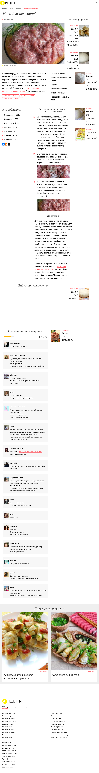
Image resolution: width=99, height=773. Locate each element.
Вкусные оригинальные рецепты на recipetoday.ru (12, 701)
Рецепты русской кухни (12, 98)
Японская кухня (8, 767)
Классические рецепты (59, 732)
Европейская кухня (9, 745)
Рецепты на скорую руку (59, 735)
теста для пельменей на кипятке (30, 451)
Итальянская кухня (9, 751)
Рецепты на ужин (27, 95)
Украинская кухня (8, 761)
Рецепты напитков (8, 729)
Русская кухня (7, 742)
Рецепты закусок (8, 724)
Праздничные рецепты (59, 716)
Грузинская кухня (8, 764)
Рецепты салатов (8, 732)
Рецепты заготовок (9, 721)
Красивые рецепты (57, 724)
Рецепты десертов (8, 718)
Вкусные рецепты (57, 729)
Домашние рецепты (58, 721)
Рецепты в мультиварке (59, 737)
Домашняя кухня (8, 748)
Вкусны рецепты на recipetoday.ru (9, 2)
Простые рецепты (57, 727)
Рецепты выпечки (8, 713)
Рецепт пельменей (10, 95)
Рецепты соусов (8, 735)
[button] (96, 2)
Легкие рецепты (56, 718)
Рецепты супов (7, 737)
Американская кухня (9, 753)
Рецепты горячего (8, 716)
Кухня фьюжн (7, 759)
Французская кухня (9, 756)
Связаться (5, 708)
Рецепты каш (7, 727)
